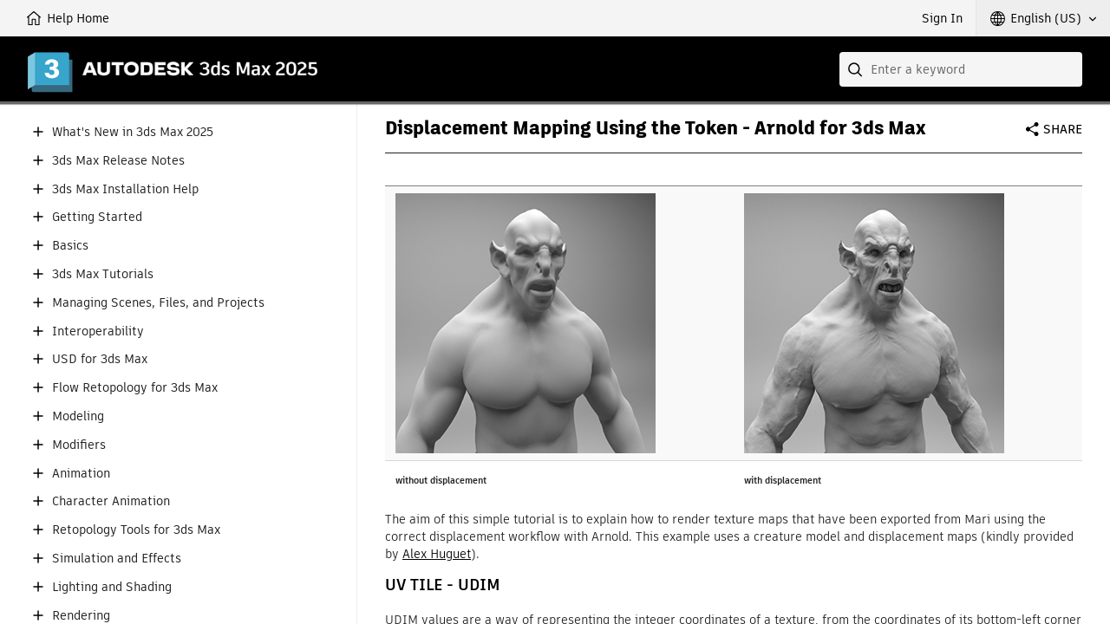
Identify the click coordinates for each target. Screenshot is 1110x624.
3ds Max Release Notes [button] (118, 160)
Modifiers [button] (79, 445)
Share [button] (1062, 129)
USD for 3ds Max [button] (99, 359)
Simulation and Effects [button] (116, 558)
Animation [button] (81, 473)
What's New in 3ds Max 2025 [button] (132, 132)
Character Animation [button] (111, 501)
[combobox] (960, 69)
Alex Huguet (436, 553)
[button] (1043, 18)
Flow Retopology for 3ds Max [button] (135, 387)
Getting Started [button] (97, 217)
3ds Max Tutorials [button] (102, 274)
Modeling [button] (78, 416)
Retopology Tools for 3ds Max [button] (136, 530)
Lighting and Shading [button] (112, 587)
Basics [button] (70, 245)
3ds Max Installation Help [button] (125, 189)
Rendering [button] (81, 615)
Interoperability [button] (98, 331)
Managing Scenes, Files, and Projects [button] (158, 303)
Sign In (942, 18)
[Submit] (856, 69)
